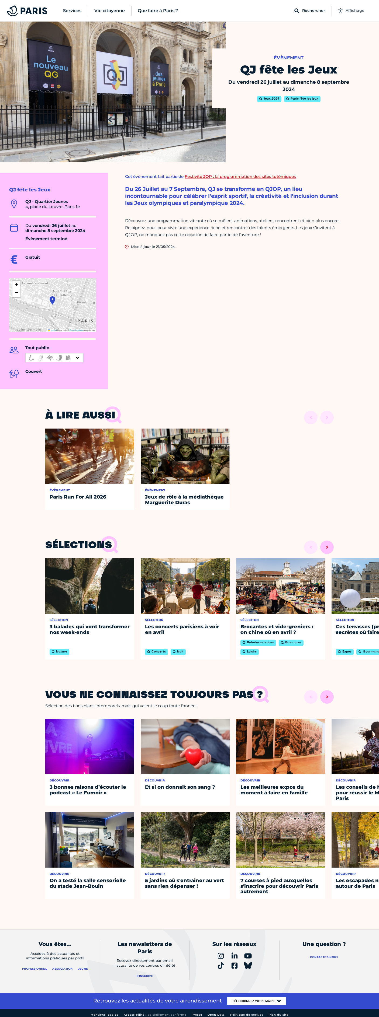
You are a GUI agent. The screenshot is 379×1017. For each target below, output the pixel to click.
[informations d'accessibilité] (54, 357)
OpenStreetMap (77, 330)
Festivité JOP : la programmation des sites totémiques (240, 176)
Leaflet (52, 330)
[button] (52, 300)
